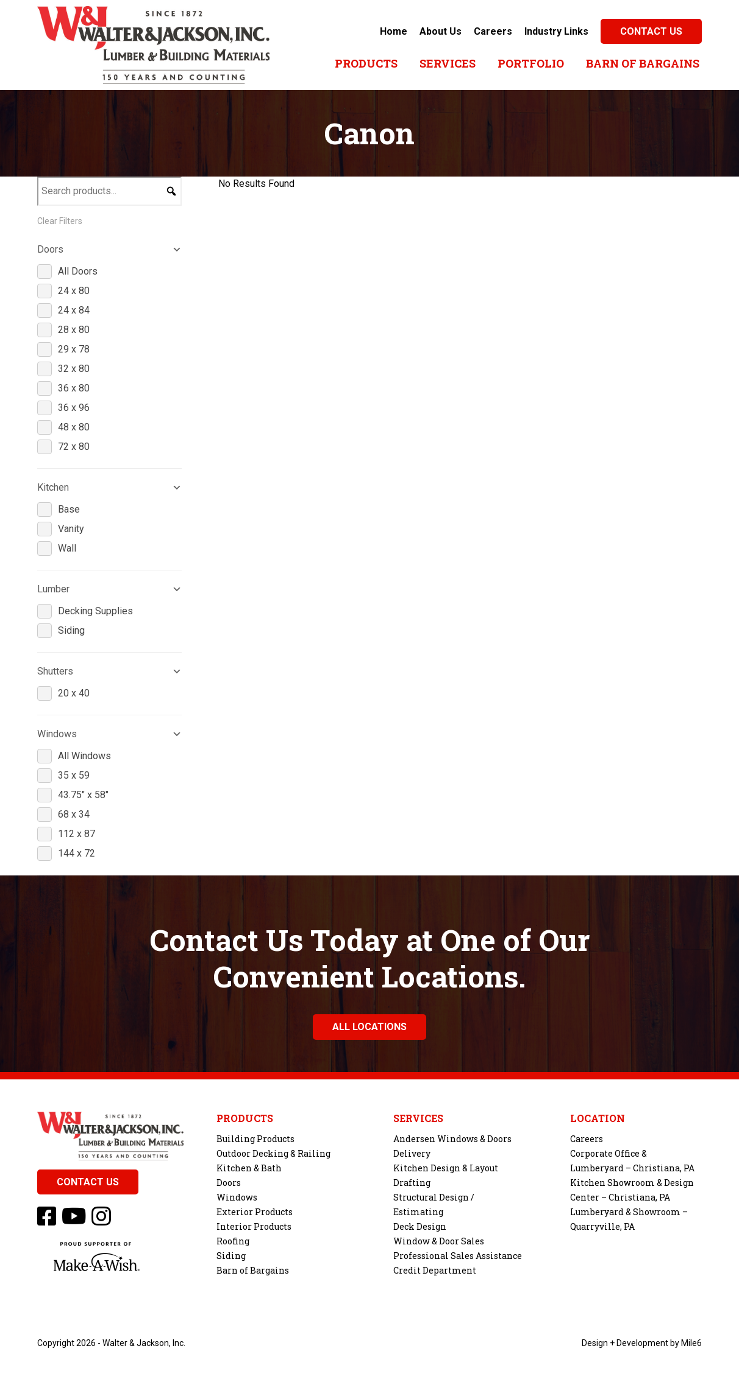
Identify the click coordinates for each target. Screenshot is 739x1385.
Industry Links (556, 31)
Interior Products (253, 1226)
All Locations (369, 1027)
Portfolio (531, 63)
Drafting (411, 1182)
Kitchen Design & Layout (445, 1168)
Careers (493, 31)
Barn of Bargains (642, 63)
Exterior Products (254, 1212)
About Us (440, 31)
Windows (236, 1197)
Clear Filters (59, 221)
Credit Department (434, 1270)
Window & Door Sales (438, 1241)
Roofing (232, 1241)
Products (366, 63)
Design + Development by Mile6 (642, 1343)
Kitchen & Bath (249, 1168)
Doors (228, 1182)
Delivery (411, 1153)
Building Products (255, 1139)
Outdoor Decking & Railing (273, 1153)
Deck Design (419, 1226)
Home (393, 31)
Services (447, 63)
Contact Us (651, 31)
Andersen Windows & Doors (452, 1139)
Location (597, 1118)
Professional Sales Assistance (457, 1255)
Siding (231, 1255)
